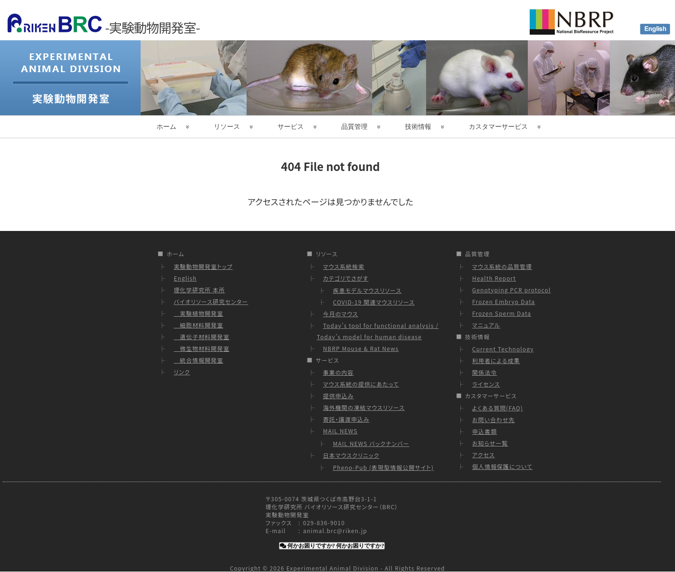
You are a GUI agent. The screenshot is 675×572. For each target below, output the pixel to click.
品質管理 (354, 126)
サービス (291, 126)
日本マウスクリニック (351, 455)
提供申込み (338, 396)
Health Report (494, 278)
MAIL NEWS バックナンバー (371, 443)
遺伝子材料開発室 (202, 337)
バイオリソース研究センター (211, 301)
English (185, 278)
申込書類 (484, 431)
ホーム (166, 126)
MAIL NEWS (340, 431)
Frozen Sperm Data (501, 313)
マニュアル (486, 325)
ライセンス (486, 384)
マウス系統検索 (344, 266)
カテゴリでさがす (345, 278)
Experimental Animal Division (332, 568)
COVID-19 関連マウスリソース (374, 302)
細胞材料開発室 (199, 325)
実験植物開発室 (199, 313)
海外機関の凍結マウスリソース (364, 407)
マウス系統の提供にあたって (361, 384)
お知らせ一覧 (490, 443)
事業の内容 (338, 372)
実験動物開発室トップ (203, 266)
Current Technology (502, 349)
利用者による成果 (496, 360)
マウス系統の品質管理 (502, 266)
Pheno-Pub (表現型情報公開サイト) (383, 467)
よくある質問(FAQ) (497, 408)
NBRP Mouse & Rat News (361, 348)
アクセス (483, 455)
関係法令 (484, 372)
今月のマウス (340, 314)
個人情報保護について (502, 466)
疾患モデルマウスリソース (367, 290)
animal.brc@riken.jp (335, 531)
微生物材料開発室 (202, 348)
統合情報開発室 (199, 360)
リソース (227, 126)
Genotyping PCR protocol (511, 290)
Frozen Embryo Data (503, 301)
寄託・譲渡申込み (346, 419)
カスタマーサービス (498, 126)
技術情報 (418, 126)
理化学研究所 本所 (199, 290)
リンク (182, 372)
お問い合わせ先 (493, 419)
